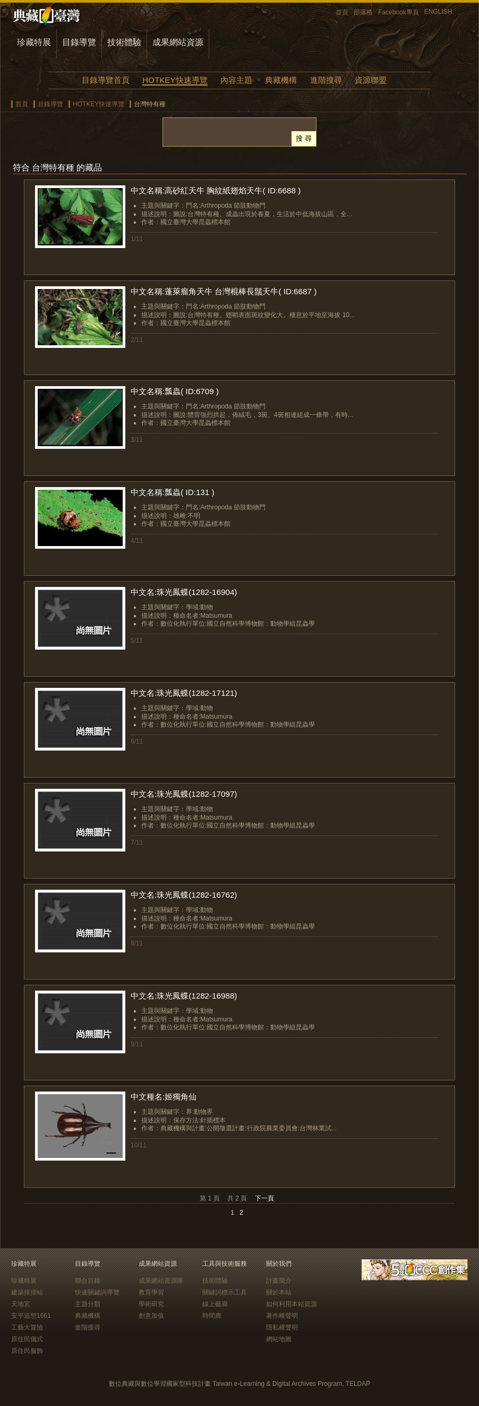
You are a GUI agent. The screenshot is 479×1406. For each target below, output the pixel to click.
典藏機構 (281, 79)
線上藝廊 (215, 1304)
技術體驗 (124, 42)
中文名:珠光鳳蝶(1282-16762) (184, 894)
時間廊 (211, 1315)
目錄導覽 (79, 42)
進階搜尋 (326, 79)
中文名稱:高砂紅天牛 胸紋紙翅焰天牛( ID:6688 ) (216, 190)
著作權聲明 (282, 1315)
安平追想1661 (31, 1315)
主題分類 (87, 1304)
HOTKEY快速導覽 (174, 79)
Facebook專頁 (398, 12)
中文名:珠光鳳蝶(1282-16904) (184, 592)
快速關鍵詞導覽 (97, 1292)
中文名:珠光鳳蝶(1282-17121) (184, 692)
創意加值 (151, 1315)
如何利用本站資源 (291, 1304)
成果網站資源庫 (161, 1280)
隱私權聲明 (282, 1327)
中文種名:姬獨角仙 (163, 1096)
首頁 (342, 12)
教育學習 (151, 1292)
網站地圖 (279, 1339)
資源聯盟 (371, 79)
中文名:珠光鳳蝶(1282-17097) (184, 793)
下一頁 (264, 1198)
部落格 (363, 12)
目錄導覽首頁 (106, 79)
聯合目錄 (87, 1280)
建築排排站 (27, 1292)
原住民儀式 (27, 1339)
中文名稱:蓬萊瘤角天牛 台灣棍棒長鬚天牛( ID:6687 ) (224, 291)
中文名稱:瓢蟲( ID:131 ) (173, 492)
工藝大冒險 (27, 1327)
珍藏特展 (34, 42)
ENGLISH (438, 11)
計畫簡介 (279, 1280)
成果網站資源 (177, 42)
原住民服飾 (27, 1350)
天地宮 (20, 1304)
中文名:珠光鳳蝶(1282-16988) (184, 995)
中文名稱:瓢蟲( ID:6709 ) (175, 391)
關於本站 (279, 1292)
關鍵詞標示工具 (224, 1292)
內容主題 (236, 79)
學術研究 (151, 1304)
